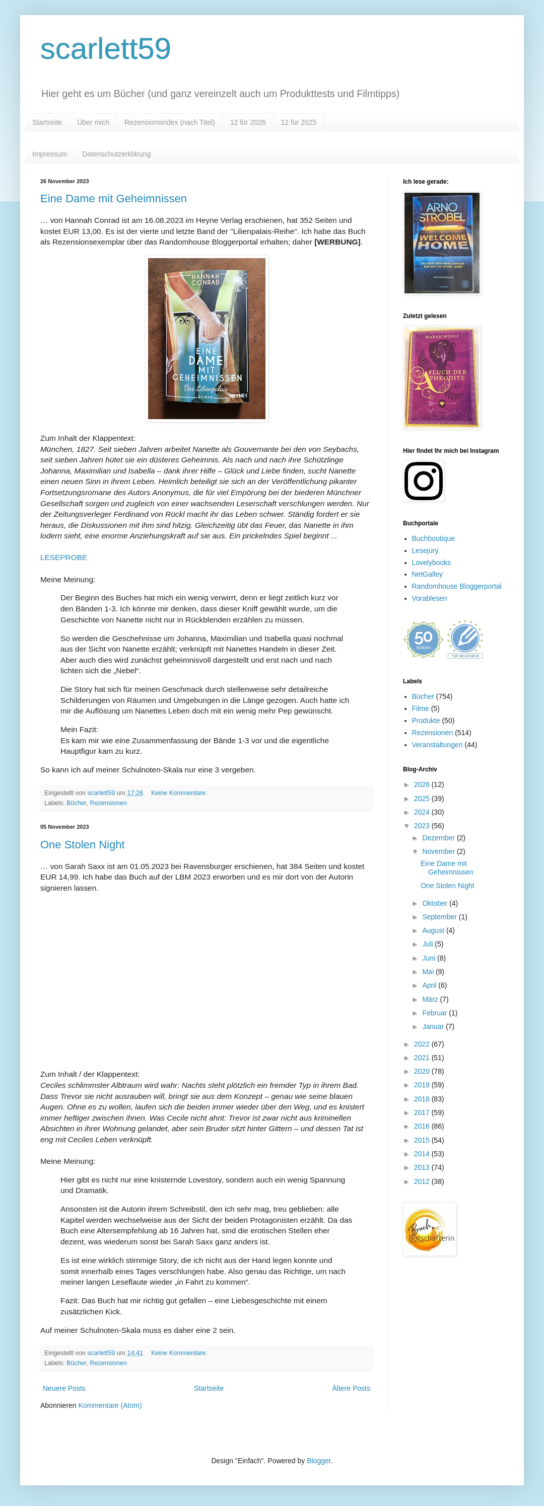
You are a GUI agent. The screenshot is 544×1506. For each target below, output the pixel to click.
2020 (423, 1071)
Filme (420, 708)
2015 (423, 1140)
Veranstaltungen (437, 745)
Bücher (76, 803)
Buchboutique (433, 538)
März (431, 999)
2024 (423, 812)
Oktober (435, 903)
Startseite (47, 122)
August (434, 930)
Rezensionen (108, 803)
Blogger (318, 1461)
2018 (423, 1099)
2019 (423, 1085)
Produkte (426, 721)
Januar (434, 1026)
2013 (423, 1167)
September (440, 917)
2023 (423, 826)
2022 (423, 1044)
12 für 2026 (248, 122)
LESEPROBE (63, 557)
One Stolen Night (82, 844)
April (430, 985)
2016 (423, 1126)
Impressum (49, 154)
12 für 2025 (299, 122)
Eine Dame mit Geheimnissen (113, 198)
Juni (429, 958)
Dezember (439, 838)
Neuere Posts (64, 1388)
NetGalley (427, 574)
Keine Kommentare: (180, 793)
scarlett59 (105, 48)
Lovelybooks (431, 563)
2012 (423, 1181)
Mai (428, 972)
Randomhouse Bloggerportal (457, 586)
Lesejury (425, 550)
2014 (423, 1154)
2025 (423, 799)
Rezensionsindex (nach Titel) (169, 122)
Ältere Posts (351, 1388)
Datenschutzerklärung (116, 154)
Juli (428, 944)
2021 (423, 1058)
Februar (435, 1013)
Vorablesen (429, 598)
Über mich (93, 122)
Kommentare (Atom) (110, 1405)
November (439, 851)
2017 (423, 1112)
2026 (423, 784)
